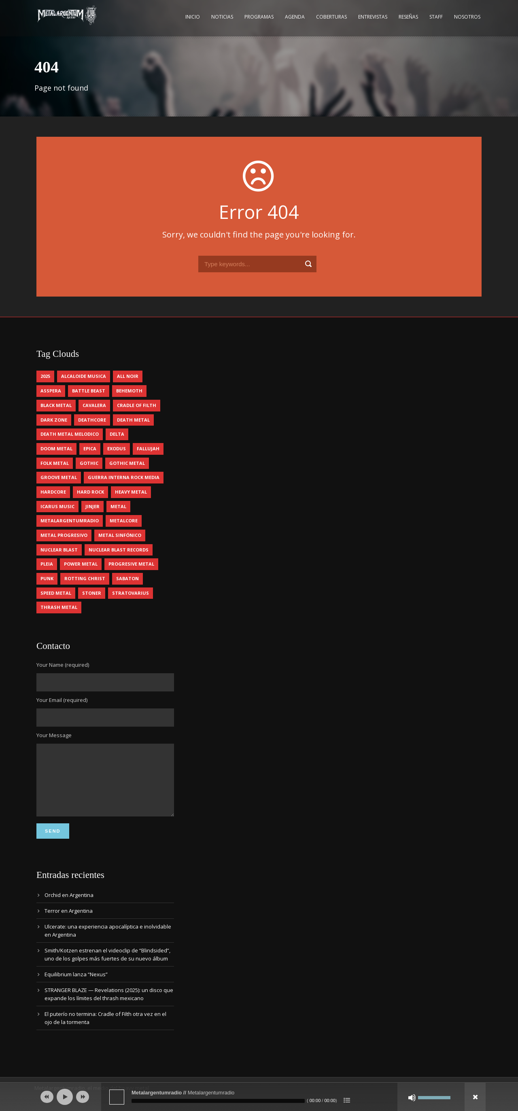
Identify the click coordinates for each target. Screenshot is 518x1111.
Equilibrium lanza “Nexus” (76, 986)
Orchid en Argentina (69, 907)
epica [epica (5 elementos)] (89, 448)
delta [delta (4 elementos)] (117, 434)
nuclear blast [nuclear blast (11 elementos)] (59, 550)
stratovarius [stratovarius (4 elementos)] (130, 593)
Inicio (192, 16)
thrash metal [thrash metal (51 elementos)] (58, 607)
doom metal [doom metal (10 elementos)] (56, 448)
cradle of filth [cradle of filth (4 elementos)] (136, 405)
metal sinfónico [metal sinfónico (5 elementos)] (119, 535)
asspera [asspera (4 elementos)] (50, 391)
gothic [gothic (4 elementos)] (89, 463)
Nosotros (467, 16)
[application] (259, 1097)
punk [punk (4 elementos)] (46, 578)
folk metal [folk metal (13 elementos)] (54, 463)
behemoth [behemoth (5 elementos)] (129, 391)
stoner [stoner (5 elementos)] (91, 593)
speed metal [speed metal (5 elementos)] (55, 593)
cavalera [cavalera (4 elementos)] (94, 405)
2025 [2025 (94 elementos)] (45, 376)
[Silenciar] (412, 1098)
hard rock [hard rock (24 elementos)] (90, 492)
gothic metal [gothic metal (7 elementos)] (127, 463)
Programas (259, 16)
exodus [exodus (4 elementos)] (116, 448)
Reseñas (408, 16)
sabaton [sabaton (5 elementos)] (127, 578)
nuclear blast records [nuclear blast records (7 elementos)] (119, 550)
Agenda (295, 16)
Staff (436, 16)
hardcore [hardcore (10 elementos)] (53, 492)
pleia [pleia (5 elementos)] (46, 564)
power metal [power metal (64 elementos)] (81, 564)
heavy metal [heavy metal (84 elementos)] (131, 492)
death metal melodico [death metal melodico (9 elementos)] (69, 434)
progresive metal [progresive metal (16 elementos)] (131, 564)
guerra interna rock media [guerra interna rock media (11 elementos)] (123, 477)
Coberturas (331, 16)
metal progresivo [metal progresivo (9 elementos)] (63, 535)
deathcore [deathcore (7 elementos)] (92, 420)
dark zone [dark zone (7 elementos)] (53, 420)
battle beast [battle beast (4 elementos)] (88, 391)
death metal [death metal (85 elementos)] (133, 420)
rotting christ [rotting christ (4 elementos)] (84, 578)
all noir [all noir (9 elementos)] (127, 376)
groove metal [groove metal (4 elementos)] (58, 477)
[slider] (218, 1101)
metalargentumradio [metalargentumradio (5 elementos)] (69, 520)
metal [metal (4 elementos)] (118, 506)
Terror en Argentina (69, 923)
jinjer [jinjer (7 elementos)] (92, 506)
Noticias (222, 16)
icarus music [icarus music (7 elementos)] (57, 506)
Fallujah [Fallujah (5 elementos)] (148, 448)
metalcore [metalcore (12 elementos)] (124, 520)
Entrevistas (372, 16)
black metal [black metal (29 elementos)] (56, 405)
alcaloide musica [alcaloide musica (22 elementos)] (83, 376)
